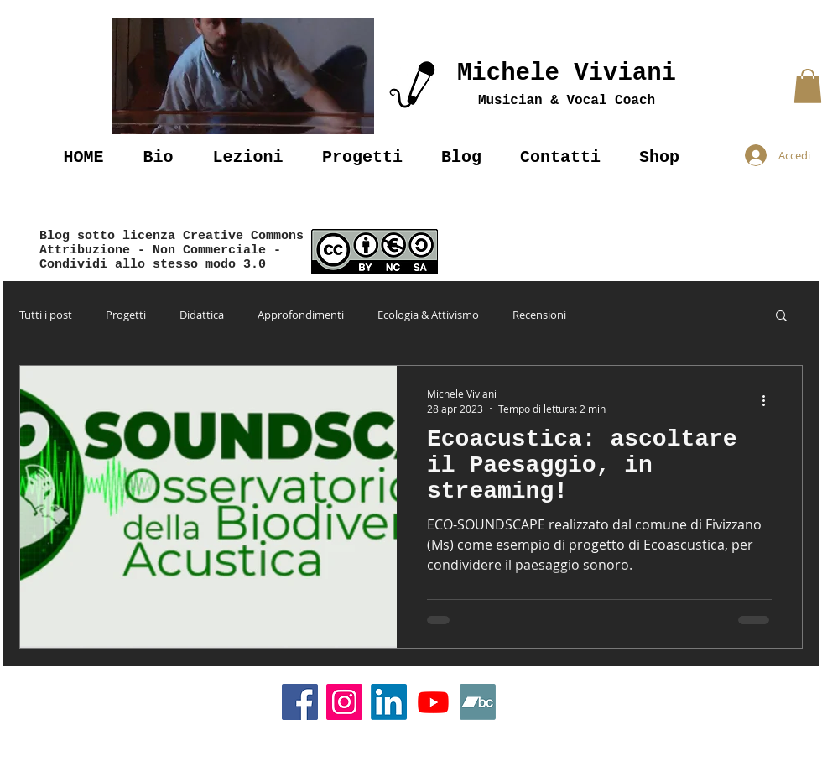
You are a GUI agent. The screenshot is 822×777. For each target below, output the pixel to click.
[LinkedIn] (389, 702)
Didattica (201, 314)
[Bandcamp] (478, 702)
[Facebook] (300, 702)
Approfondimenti (301, 314)
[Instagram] (344, 702)
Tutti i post (45, 314)
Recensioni (539, 314)
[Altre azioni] (769, 400)
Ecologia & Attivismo (428, 314)
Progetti (126, 314)
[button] (243, 76)
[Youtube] (433, 702)
